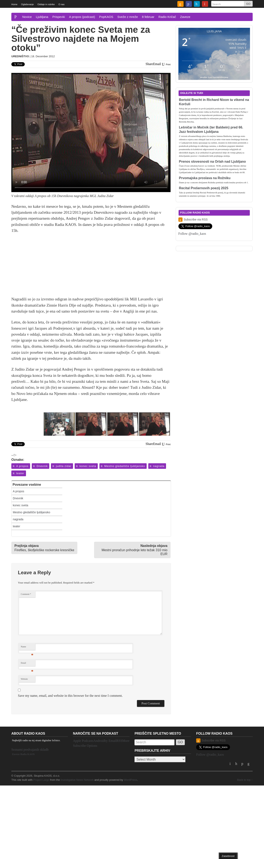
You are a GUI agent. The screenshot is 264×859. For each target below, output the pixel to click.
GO (248, 3)
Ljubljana (42, 17)
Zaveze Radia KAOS (23, 754)
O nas (61, 4)
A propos (20, 466)
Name (27, 647)
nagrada (156, 466)
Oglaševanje (27, 4)
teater (18, 473)
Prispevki (58, 17)
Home (14, 4)
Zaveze (185, 17)
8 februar (148, 17)
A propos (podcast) (82, 17)
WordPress (130, 779)
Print (165, 64)
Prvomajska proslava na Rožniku (205, 178)
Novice (27, 17)
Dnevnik (40, 466)
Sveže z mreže (127, 17)
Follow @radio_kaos (192, 233)
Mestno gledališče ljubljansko (122, 466)
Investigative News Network (77, 779)
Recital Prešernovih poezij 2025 (203, 188)
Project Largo (41, 779)
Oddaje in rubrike (46, 4)
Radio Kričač (167, 17)
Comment (26, 594)
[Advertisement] (91, 267)
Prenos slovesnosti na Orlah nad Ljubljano (212, 161)
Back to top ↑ (245, 779)
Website (24, 679)
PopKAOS (106, 17)
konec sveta (86, 466)
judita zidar (61, 466)
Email (27, 664)
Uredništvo (20, 56)
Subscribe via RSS (193, 219)
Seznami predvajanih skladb (29, 749)
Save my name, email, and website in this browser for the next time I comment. (70, 695)
